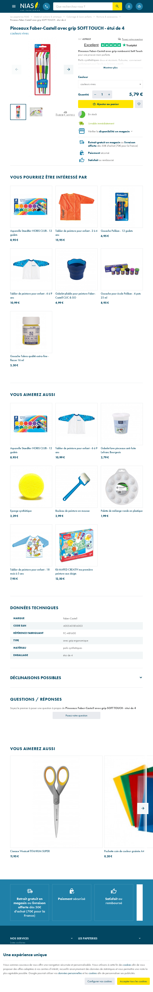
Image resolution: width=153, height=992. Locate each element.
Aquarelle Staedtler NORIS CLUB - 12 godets (31, 233)
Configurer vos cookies (99, 981)
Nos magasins (85, 903)
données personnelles (70, 973)
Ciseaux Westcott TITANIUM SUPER (30, 800)
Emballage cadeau (19, 918)
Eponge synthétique (21, 511)
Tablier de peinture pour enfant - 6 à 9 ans (31, 295)
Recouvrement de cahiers (23, 903)
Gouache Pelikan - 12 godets (117, 231)
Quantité (83, 94)
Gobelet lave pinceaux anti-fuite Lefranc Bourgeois (118, 450)
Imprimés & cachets (20, 913)
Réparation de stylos (20, 908)
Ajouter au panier (108, 104)
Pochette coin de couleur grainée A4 (75, 800)
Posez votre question (132, 39)
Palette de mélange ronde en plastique (122, 511)
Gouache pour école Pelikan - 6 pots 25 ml (121, 295)
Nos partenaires (86, 908)
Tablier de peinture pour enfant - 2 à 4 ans (76, 233)
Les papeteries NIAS (19, 16)
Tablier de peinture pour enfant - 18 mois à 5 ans (30, 571)
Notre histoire (85, 898)
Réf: (80, 39)
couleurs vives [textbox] (88, 84)
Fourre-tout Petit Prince (113, 800)
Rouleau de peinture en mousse (72, 511)
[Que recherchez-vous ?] (83, 6)
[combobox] (110, 84)
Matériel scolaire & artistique (48, 16)
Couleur (83, 77)
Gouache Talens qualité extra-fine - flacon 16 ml (29, 358)
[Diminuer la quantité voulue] (95, 94)
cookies (127, 964)
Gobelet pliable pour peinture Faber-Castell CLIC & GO (75, 295)
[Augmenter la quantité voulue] (109, 94)
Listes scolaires (17, 898)
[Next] (68, 69)
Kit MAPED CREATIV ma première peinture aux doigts (74, 571)
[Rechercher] (117, 6)
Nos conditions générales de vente (27, 943)
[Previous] (16, 69)
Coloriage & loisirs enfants (79, 16)
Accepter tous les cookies (133, 981)
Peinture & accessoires (107, 16)
